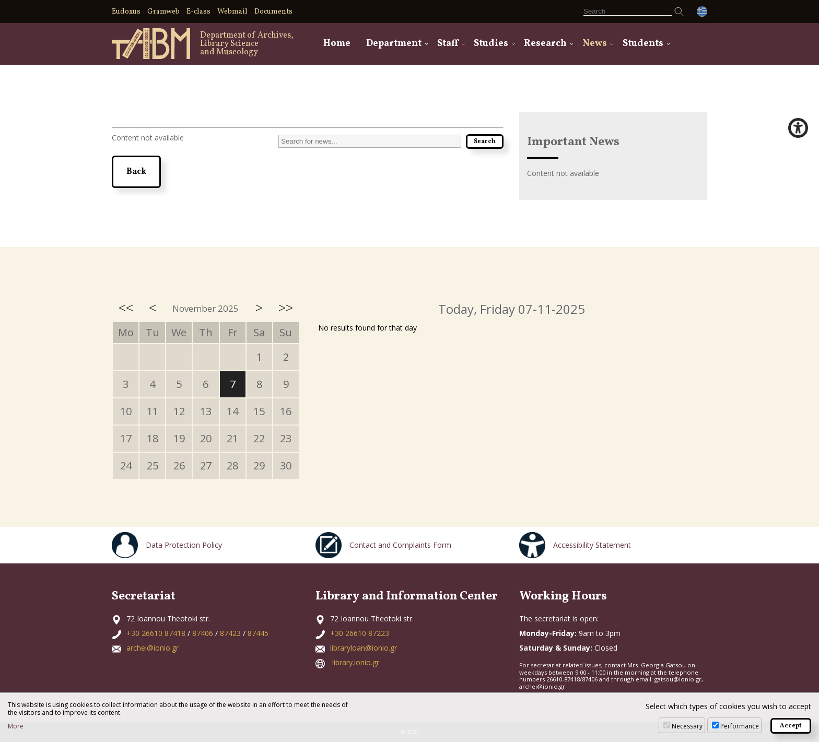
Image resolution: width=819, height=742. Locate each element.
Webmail (232, 12)
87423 (230, 633)
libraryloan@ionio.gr (363, 648)
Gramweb (163, 12)
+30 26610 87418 (155, 633)
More (16, 726)
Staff (447, 43)
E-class (198, 12)
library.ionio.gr (355, 662)
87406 (202, 633)
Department (394, 43)
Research (545, 43)
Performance (739, 726)
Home (336, 43)
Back (136, 172)
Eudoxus (126, 12)
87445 (258, 633)
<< (126, 307)
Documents (273, 12)
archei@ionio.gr (152, 648)
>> (285, 307)
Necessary (687, 726)
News (594, 43)
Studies (491, 43)
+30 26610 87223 (359, 633)
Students (643, 43)
